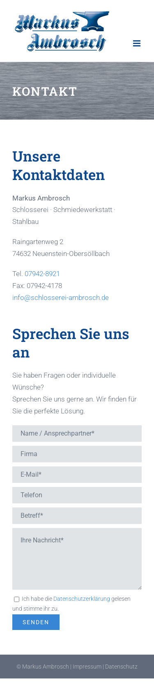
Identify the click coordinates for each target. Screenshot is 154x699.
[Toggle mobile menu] (137, 43)
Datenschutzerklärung (81, 598)
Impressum (87, 666)
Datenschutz (121, 666)
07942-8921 (42, 274)
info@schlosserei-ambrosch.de (60, 297)
